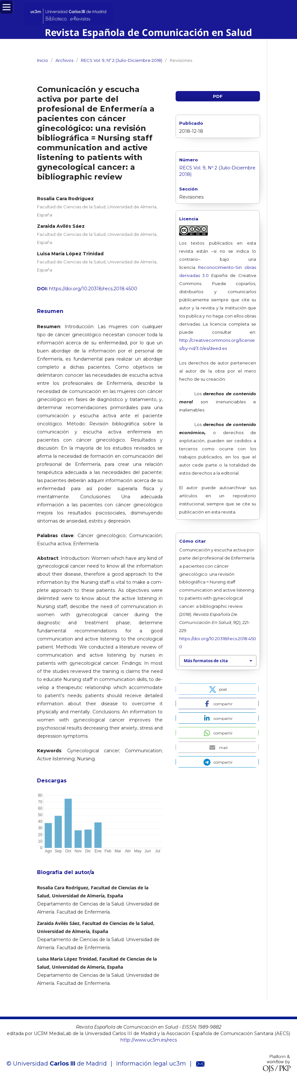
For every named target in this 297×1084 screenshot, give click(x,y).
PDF (218, 96)
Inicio (42, 60)
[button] (217, 689)
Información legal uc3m (151, 1063)
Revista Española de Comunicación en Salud (148, 32)
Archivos (64, 60)
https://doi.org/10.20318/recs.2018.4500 (93, 289)
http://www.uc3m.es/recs (148, 1040)
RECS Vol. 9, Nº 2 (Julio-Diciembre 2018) (121, 60)
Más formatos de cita (206, 660)
